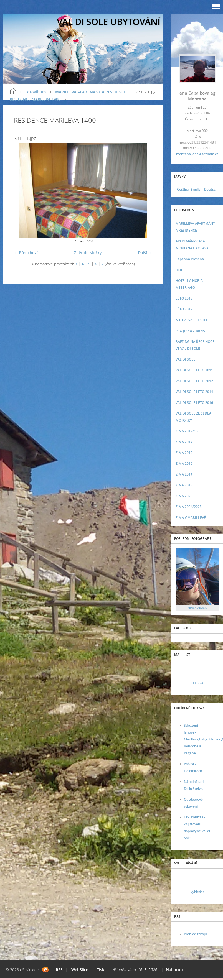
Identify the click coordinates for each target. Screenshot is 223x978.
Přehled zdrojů (195, 934)
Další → (145, 252)
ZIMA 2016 (184, 463)
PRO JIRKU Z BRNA (190, 330)
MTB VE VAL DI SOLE (192, 320)
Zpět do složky (88, 252)
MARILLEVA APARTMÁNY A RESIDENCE (90, 92)
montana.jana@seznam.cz (197, 154)
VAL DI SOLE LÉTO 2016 (194, 402)
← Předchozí (26, 252)
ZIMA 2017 (184, 474)
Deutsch (211, 189)
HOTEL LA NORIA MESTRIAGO (189, 284)
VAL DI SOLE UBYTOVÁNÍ (108, 21)
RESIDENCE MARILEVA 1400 (35, 99)
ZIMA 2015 (184, 452)
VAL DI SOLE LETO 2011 (194, 370)
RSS (59, 969)
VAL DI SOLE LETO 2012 (194, 381)
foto (179, 269)
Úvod (13, 91)
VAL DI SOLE (185, 359)
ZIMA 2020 (184, 496)
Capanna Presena (190, 259)
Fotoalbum (35, 92)
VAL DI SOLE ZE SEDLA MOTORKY (193, 417)
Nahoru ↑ (174, 969)
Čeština (183, 189)
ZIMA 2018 (184, 485)
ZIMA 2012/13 (187, 431)
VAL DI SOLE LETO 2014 (194, 391)
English (196, 189)
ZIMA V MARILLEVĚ (191, 517)
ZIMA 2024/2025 (189, 506)
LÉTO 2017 (184, 309)
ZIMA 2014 (184, 442)
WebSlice (79, 969)
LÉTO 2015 (184, 298)
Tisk (100, 969)
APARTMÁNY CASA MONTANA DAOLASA (192, 245)
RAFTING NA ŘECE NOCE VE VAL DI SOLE (195, 345)
